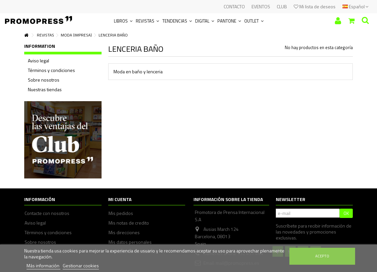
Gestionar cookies (81, 265)
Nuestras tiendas (45, 90)
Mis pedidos (121, 213)
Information (39, 45)
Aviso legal (38, 61)
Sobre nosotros (43, 80)
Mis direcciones (124, 233)
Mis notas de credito (129, 223)
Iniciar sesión (338, 20)
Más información (43, 265)
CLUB (282, 6)
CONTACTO (234, 6)
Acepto (322, 256)
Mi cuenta (119, 199)
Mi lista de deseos (315, 6)
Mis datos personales (130, 242)
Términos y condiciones (51, 70)
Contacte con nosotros (47, 213)
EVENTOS (261, 6)
